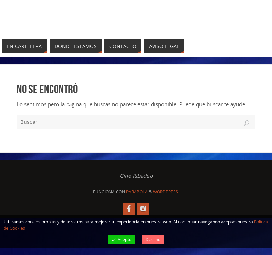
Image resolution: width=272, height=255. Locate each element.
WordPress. (166, 192)
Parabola (137, 192)
